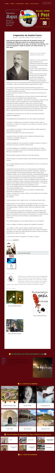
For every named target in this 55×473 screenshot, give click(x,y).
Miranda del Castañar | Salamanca (32, 425)
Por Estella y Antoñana (9, 406)
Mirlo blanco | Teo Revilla (27, 383)
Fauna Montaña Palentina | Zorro (45, 383)
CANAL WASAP (34, 3)
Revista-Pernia (37, 37)
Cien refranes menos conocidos (45, 406)
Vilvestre (10, 417)
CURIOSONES (20, 3)
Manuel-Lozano (30, 37)
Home (7, 3)
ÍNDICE (12, 3)
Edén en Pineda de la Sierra (27, 406)
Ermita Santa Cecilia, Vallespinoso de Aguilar (9, 383)
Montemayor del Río (31, 417)
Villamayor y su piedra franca (13, 425)
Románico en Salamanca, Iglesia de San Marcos (50, 417)
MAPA (27, 3)
